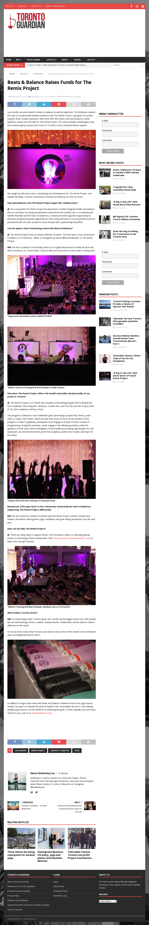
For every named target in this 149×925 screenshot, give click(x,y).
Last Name (107, 140)
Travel (77, 59)
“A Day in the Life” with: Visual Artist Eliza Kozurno (126, 202)
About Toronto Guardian (18, 881)
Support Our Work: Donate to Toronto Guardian (28, 904)
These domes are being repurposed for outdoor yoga (21, 854)
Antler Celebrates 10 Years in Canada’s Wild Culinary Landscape (127, 172)
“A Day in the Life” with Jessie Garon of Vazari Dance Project (125, 375)
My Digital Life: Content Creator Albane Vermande (126, 217)
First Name (107, 130)
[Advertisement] (100, 32)
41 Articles (63, 772)
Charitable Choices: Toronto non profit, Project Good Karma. (80, 854)
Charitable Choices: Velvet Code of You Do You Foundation (126, 358)
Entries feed (58, 886)
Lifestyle (50, 59)
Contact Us (36, 6)
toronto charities (59, 750)
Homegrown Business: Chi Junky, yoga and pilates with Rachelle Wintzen (50, 856)
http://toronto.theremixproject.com (71, 537)
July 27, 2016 (119, 381)
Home (8, 59)
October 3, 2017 (121, 327)
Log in (55, 881)
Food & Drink (33, 59)
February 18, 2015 (19, 96)
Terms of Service (14, 909)
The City (91, 59)
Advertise (22, 6)
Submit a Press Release (55, 6)
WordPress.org (59, 895)
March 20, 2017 (120, 347)
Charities (52, 96)
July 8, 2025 (119, 364)
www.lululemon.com (41, 712)
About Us (10, 6)
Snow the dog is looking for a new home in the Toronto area (125, 233)
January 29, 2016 (121, 309)
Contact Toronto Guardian (18, 890)
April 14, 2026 (120, 222)
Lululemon (20, 750)
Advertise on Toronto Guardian (21, 886)
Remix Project (38, 750)
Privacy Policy (13, 895)
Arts (18, 59)
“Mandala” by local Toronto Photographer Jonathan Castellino (127, 321)
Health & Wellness (64, 96)
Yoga (76, 750)
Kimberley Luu (37, 96)
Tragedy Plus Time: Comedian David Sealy (124, 188)
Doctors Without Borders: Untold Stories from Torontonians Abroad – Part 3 (126, 339)
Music (65, 59)
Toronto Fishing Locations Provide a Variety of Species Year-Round (126, 303)
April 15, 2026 (120, 207)
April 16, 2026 (120, 178)
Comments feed (60, 890)
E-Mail (105, 120)
